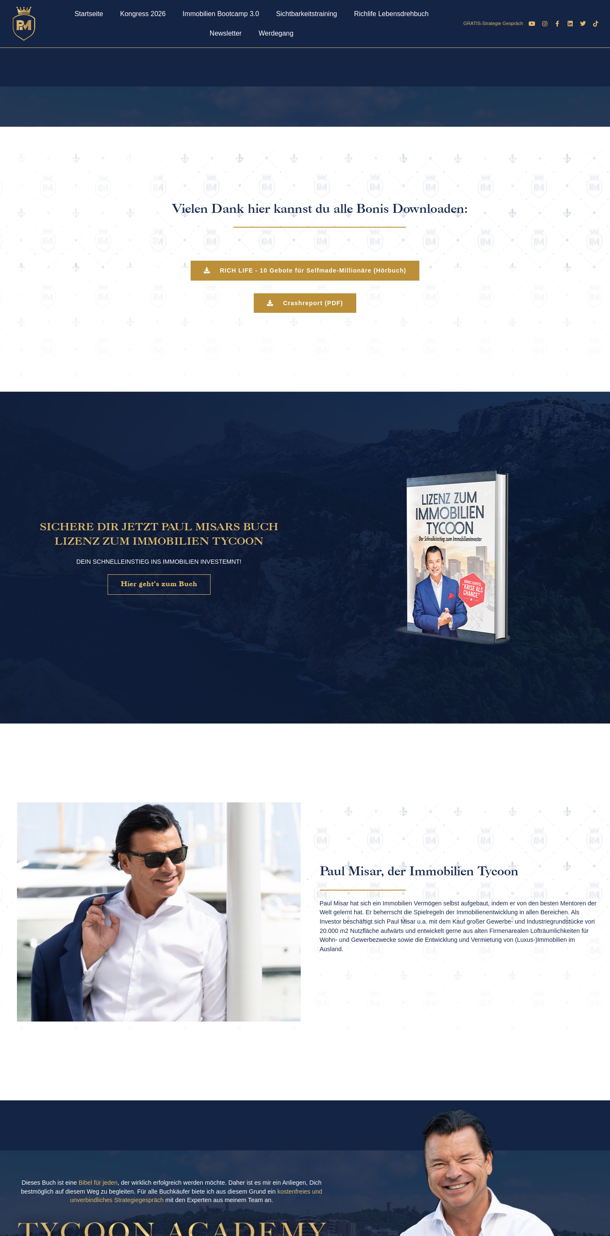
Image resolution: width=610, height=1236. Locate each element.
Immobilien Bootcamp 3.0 (221, 13)
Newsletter (226, 33)
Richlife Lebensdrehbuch (391, 13)
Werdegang (275, 33)
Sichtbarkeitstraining (306, 13)
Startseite (89, 13)
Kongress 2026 (143, 13)
